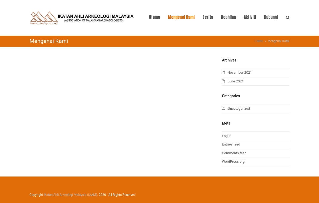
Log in (226, 136)
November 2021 (239, 72)
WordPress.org (233, 162)
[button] (288, 17)
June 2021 (235, 81)
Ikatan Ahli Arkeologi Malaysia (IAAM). (71, 195)
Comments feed (234, 153)
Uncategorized (239, 109)
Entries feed (231, 144)
